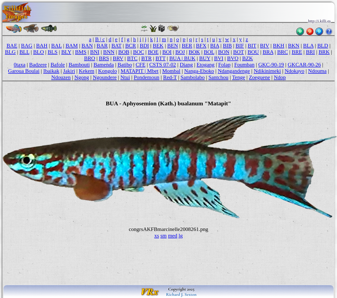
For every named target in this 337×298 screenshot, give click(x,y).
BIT (252, 45)
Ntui (125, 77)
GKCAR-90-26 (304, 64)
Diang (186, 64)
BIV (264, 45)
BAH (41, 45)
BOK (194, 52)
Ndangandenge (234, 71)
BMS (80, 52)
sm (163, 235)
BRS (104, 58)
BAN (87, 45)
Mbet (152, 71)
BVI (218, 58)
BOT (238, 52)
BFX (201, 45)
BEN (172, 45)
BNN (108, 52)
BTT (160, 58)
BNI (94, 52)
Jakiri (69, 71)
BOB (123, 52)
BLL (25, 52)
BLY (66, 52)
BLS (52, 52)
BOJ (180, 52)
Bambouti (79, 64)
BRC (282, 52)
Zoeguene (259, 77)
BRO (89, 58)
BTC (132, 58)
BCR (130, 45)
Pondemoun (146, 77)
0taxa (19, 64)
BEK (158, 45)
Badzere (38, 64)
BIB (227, 45)
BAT (116, 45)
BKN (293, 45)
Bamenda (104, 64)
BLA (308, 45)
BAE (12, 45)
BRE (297, 52)
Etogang (205, 64)
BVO (232, 58)
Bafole (58, 64)
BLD (322, 45)
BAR (102, 45)
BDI (144, 45)
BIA (214, 45)
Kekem (86, 71)
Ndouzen (61, 77)
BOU (253, 52)
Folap (224, 64)
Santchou (218, 77)
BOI (167, 52)
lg (181, 235)
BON (223, 52)
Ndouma (317, 71)
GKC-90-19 (271, 64)
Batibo (125, 64)
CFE (140, 64)
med (172, 235)
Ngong (81, 77)
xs (156, 235)
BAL (56, 45)
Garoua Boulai (24, 71)
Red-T (170, 77)
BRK (324, 52)
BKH (278, 45)
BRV (118, 58)
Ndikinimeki (267, 71)
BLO (38, 52)
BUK (189, 58)
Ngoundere (105, 77)
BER (187, 45)
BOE (153, 52)
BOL (209, 52)
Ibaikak (51, 71)
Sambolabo (193, 77)
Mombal (171, 71)
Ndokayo (294, 71)
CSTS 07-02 (162, 64)
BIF (240, 45)
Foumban (244, 64)
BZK (247, 58)
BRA (268, 52)
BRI (310, 52)
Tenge (238, 77)
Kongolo (107, 71)
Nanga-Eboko (199, 71)
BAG (26, 45)
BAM (71, 45)
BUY (204, 58)
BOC (138, 52)
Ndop (280, 77)
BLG (10, 52)
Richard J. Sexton (181, 294)
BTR (146, 58)
